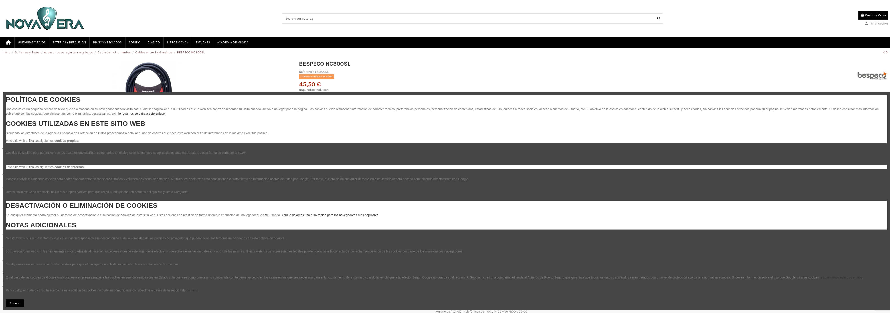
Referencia (306, 72)
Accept (15, 303)
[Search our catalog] (658, 18)
